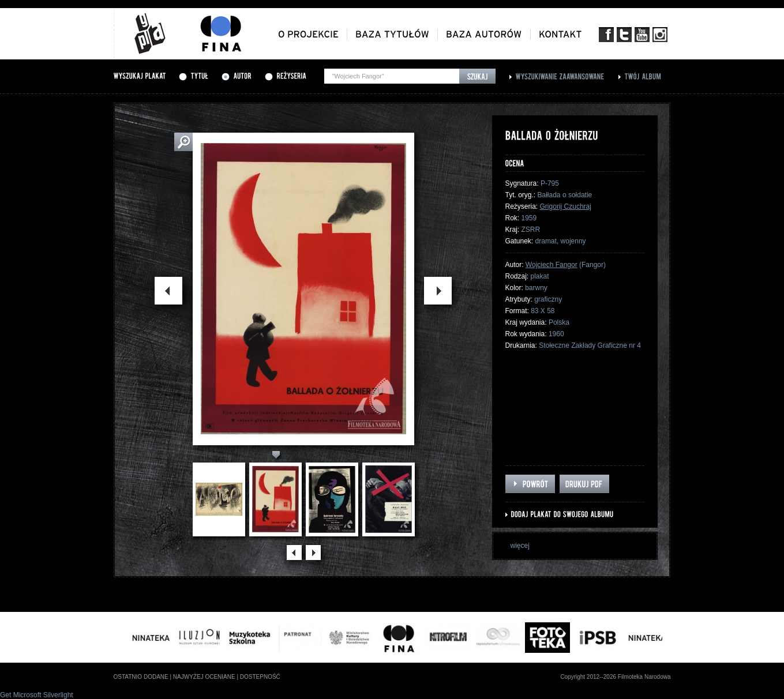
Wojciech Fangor (551, 265)
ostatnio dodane (141, 677)
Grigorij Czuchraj (565, 206)
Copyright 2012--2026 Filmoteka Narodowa (615, 677)
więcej (520, 546)
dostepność (260, 677)
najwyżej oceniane (204, 677)
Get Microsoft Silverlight (36, 695)
